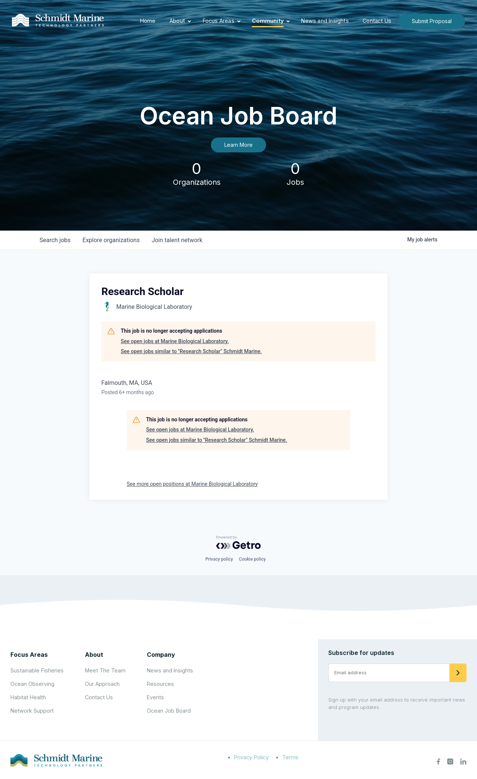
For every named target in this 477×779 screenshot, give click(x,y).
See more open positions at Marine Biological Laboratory (192, 484)
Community (268, 21)
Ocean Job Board (169, 710)
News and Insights (324, 21)
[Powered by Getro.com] (238, 542)
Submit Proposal (432, 21)
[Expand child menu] (189, 21)
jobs (55, 240)
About (177, 21)
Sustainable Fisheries (37, 670)
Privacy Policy (251, 757)
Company (161, 654)
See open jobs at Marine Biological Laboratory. (175, 341)
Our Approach (102, 684)
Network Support (32, 710)
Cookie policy (252, 559)
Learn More (238, 145)
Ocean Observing (32, 684)
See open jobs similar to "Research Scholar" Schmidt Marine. (191, 351)
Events (155, 697)
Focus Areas (218, 21)
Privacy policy (219, 559)
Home (148, 21)
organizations (111, 240)
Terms (290, 757)
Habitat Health (28, 697)
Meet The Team (105, 670)
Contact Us (377, 21)
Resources (160, 684)
